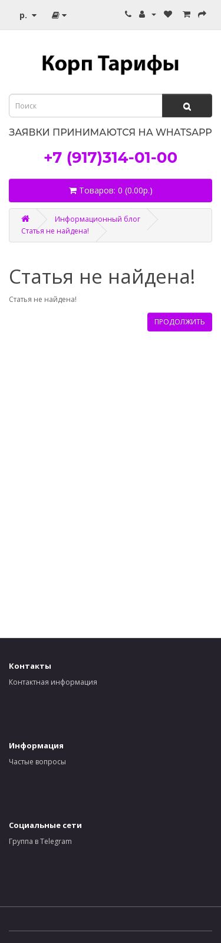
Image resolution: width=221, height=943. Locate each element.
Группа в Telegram (40, 841)
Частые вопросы (37, 762)
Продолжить (179, 322)
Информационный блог (97, 219)
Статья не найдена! (55, 231)
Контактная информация (53, 682)
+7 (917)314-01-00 (110, 157)
